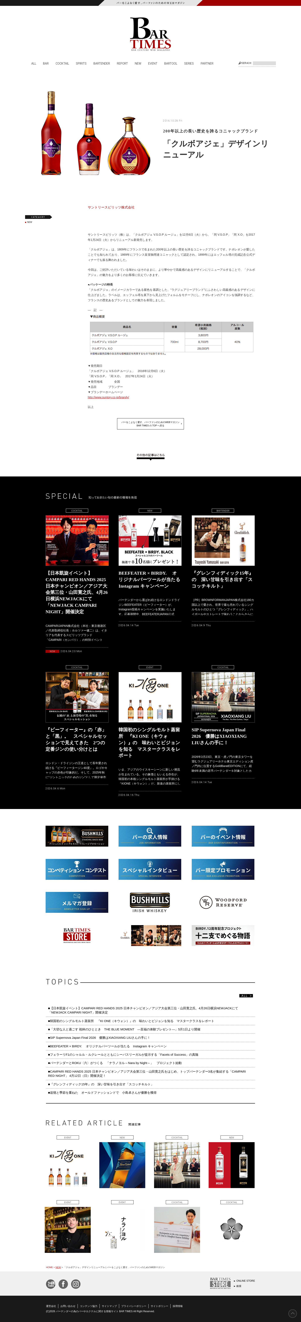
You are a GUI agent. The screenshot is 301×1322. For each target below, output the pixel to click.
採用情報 (178, 1306)
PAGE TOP (292, 1313)
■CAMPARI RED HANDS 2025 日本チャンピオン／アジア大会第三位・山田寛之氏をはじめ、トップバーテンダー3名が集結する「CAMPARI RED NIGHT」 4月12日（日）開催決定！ (147, 1073)
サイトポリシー (159, 1306)
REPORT (122, 63)
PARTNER (207, 63)
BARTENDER (101, 63)
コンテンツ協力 (88, 1306)
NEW (138, 63)
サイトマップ (109, 1306)
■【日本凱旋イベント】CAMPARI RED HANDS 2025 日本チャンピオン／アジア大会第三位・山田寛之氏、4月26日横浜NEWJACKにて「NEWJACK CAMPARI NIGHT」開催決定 (143, 1010)
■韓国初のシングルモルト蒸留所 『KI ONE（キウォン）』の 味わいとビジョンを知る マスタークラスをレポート (132, 1021)
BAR (46, 63)
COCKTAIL (62, 63)
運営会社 (51, 1306)
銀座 (238, 1286)
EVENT (152, 63)
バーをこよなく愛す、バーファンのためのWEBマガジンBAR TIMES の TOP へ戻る (150, 424)
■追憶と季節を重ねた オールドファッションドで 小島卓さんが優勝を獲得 (102, 1092)
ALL (33, 63)
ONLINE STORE (245, 1280)
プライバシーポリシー (133, 1306)
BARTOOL (170, 63)
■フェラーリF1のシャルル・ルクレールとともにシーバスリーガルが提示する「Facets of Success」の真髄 (123, 1054)
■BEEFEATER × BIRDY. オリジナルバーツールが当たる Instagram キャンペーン (107, 1046)
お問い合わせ (67, 1306)
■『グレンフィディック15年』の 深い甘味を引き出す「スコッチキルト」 (101, 1084)
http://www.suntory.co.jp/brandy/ (108, 397)
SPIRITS (81, 63)
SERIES (189, 63)
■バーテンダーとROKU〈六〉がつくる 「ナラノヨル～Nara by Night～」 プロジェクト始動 (115, 1063)
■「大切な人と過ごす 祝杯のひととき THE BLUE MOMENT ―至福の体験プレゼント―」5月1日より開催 (124, 1029)
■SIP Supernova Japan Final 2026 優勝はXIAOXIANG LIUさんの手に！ (99, 1037)
